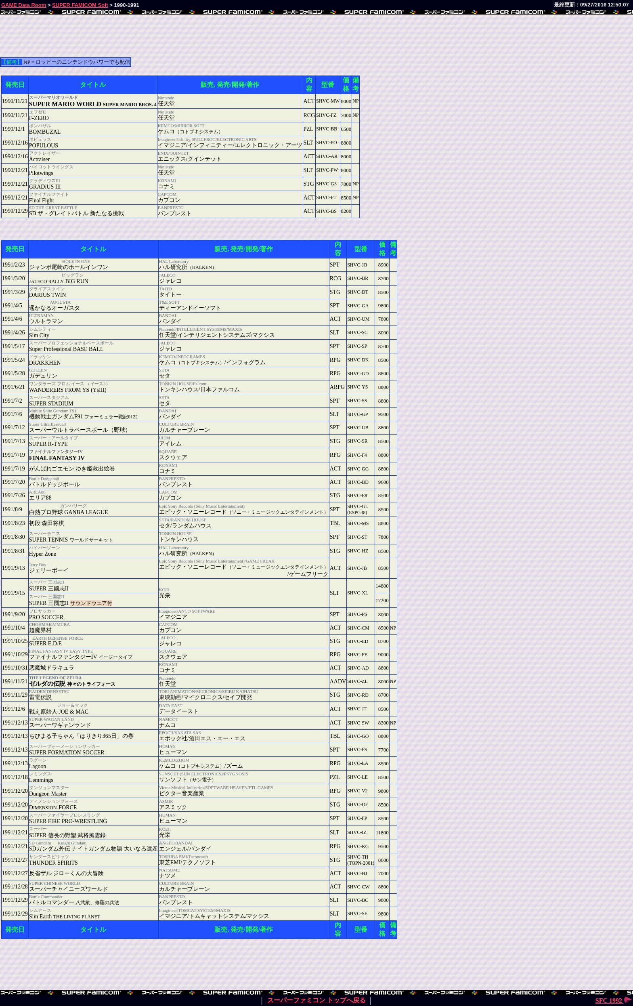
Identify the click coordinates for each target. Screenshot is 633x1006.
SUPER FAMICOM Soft (80, 5)
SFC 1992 (613, 1000)
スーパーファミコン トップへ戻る (316, 1000)
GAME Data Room (23, 5)
